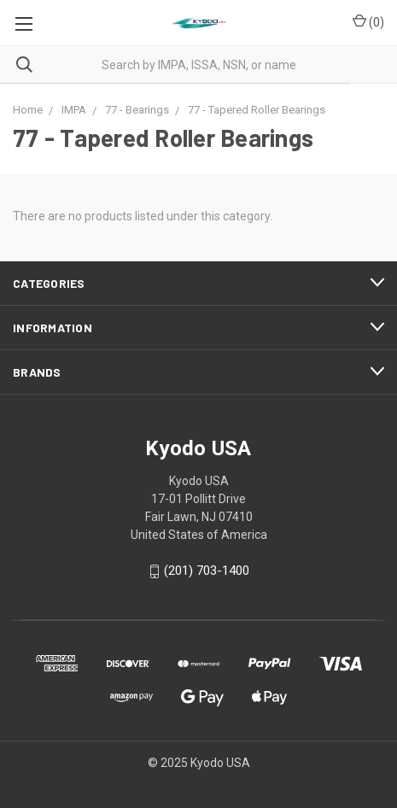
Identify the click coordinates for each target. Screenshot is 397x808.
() (368, 21)
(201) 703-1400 (206, 571)
